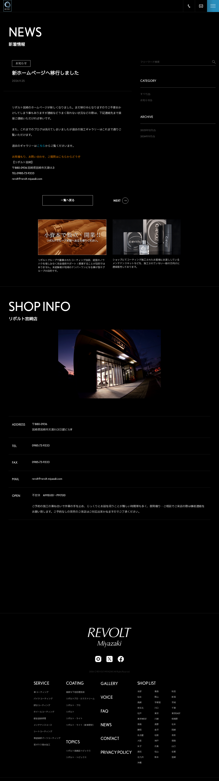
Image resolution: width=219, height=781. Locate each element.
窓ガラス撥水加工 (42, 746)
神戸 (156, 742)
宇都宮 (157, 704)
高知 (139, 753)
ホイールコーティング (44, 713)
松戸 (139, 715)
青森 (156, 693)
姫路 (174, 742)
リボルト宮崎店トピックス (78, 752)
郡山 (156, 698)
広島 (156, 748)
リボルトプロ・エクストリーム (80, 700)
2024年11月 (146, 136)
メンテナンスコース (43, 726)
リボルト (70, 713)
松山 (156, 753)
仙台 (139, 698)
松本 (174, 726)
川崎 (156, 720)
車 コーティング (41, 693)
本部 (139, 693)
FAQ (104, 713)
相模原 (175, 720)
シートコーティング (43, 733)
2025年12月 (146, 130)
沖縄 (139, 764)
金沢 (156, 731)
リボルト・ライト (74, 720)
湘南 (139, 726)
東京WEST (142, 720)
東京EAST (176, 715)
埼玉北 (140, 709)
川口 (156, 709)
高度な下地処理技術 (75, 693)
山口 (174, 748)
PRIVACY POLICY (116, 754)
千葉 (174, 709)
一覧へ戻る (67, 200)
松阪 (156, 737)
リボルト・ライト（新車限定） (80, 726)
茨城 (174, 704)
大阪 (139, 742)
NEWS (106, 726)
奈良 (174, 737)
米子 (139, 748)
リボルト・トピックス (76, 759)
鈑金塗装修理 (40, 720)
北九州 (140, 759)
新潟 (174, 698)
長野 (156, 726)
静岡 (139, 731)
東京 (156, 715)
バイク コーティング (43, 700)
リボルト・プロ (73, 707)
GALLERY (109, 685)
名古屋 (140, 737)
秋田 (174, 693)
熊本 (156, 759)
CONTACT (110, 740)
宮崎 (174, 759)
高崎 (139, 704)
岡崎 (174, 731)
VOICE (107, 699)
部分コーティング (42, 707)
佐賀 (174, 753)
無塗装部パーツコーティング (47, 739)
